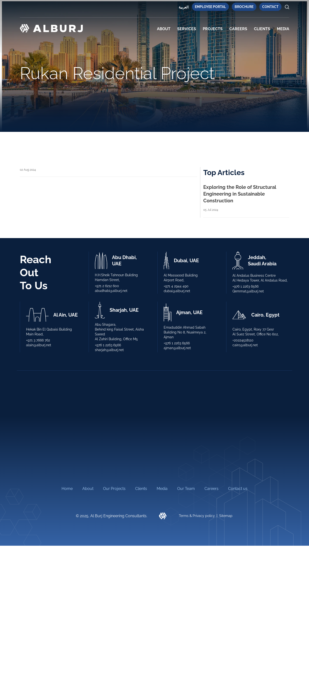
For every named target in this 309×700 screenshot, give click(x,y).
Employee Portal (210, 7)
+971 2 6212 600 (107, 286)
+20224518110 (242, 340)
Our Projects (114, 517)
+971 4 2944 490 (176, 286)
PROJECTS (213, 29)
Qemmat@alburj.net (248, 291)
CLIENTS (262, 29)
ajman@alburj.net (177, 348)
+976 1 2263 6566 (245, 286)
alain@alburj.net (38, 345)
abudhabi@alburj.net (111, 291)
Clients (141, 517)
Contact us (237, 517)
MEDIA (283, 29)
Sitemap (225, 545)
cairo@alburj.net (245, 345)
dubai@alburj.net (177, 291)
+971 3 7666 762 (38, 340)
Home (67, 517)
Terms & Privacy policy (197, 545)
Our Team (186, 517)
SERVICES (186, 29)
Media (162, 517)
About (163, 29)
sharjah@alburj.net (109, 350)
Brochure (244, 7)
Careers (238, 29)
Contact (270, 7)
